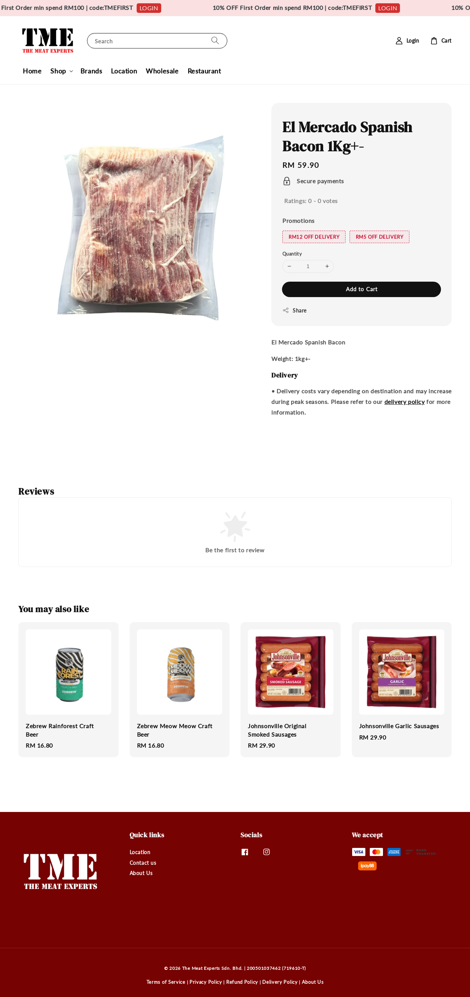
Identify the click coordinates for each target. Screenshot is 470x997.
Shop (58, 71)
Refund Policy (242, 982)
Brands (91, 71)
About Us (141, 873)
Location (124, 71)
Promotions (298, 220)
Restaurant (204, 71)
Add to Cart (361, 289)
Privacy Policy (205, 982)
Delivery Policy (280, 982)
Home (32, 71)
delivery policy (404, 401)
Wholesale (162, 71)
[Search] (215, 40)
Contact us (143, 863)
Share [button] (294, 310)
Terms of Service (166, 982)
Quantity (292, 254)
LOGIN (157, 7)
